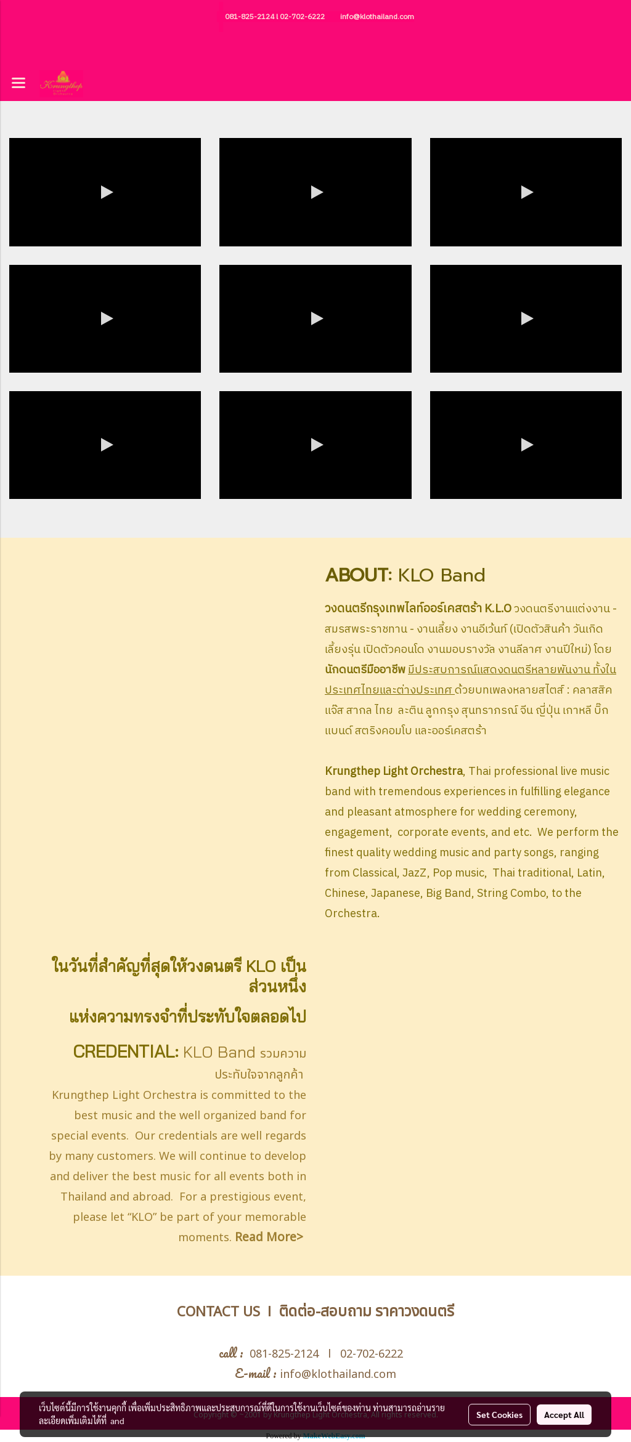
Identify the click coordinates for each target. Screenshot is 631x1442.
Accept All (564, 1414)
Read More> (269, 1238)
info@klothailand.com (377, 17)
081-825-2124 (249, 17)
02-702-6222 (302, 17)
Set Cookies (499, 1414)
